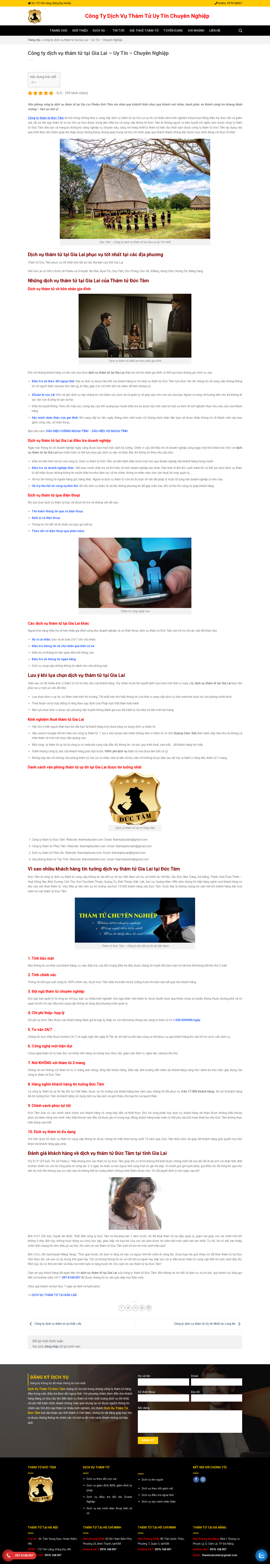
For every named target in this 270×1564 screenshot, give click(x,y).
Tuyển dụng (173, 30)
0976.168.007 (53, 1555)
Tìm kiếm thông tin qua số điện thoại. (57, 511)
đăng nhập (52, 1346)
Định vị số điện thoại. (46, 518)
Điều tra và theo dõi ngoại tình (53, 381)
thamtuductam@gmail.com (219, 1555)
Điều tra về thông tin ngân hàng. (54, 659)
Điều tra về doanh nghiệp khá (52, 468)
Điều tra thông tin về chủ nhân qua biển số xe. (63, 646)
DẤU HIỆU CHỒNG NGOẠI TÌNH (67, 431)
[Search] (240, 30)
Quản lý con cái (44, 395)
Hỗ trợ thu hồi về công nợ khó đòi (55, 486)
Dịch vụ (100, 31)
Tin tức (118, 30)
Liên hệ (214, 30)
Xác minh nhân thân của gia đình (55, 417)
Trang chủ (58, 30)
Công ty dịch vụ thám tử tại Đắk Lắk (54, 1324)
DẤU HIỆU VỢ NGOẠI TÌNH (110, 431)
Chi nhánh (196, 30)
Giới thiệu (80, 30)
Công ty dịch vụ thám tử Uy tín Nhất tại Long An (208, 1324)
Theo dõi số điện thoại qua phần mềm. (58, 531)
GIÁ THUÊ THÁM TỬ (144, 30)
